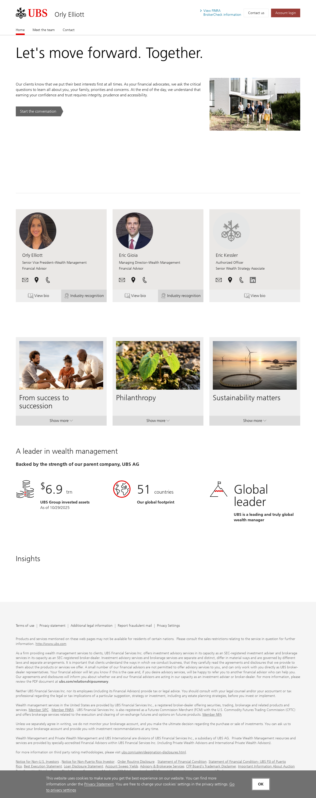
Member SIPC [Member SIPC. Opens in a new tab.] (39, 710)
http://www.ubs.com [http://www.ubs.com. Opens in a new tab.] (51, 644)
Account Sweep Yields (121, 766)
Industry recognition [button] (84, 296)
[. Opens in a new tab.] (31, 13)
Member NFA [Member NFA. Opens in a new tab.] (212, 714)
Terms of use (25, 626)
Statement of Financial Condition (182, 762)
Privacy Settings (168, 626)
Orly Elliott (69, 14)
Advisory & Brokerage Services (162, 766)
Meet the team (44, 30)
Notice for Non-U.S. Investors (37, 762)
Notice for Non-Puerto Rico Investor (88, 762)
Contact (69, 30)
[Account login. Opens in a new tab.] (285, 13)
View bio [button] (43, 296)
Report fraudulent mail (135, 626)
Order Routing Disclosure (136, 762)
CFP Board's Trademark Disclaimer (211, 766)
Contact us (256, 13)
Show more (61, 421)
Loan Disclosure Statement (83, 766)
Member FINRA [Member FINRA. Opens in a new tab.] (63, 710)
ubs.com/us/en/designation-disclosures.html (153, 752)
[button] (25, 280)
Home (20, 30)
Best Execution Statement (43, 766)
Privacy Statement (99, 784)
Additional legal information (92, 626)
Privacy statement (52, 626)
